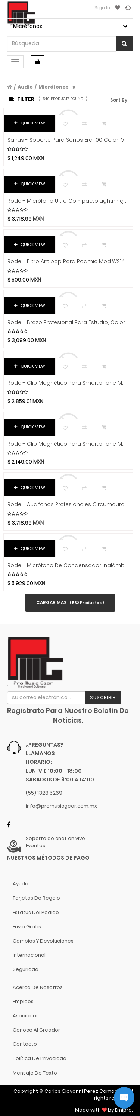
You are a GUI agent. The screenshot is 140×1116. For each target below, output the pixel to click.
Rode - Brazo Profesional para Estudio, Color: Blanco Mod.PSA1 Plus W (67, 322)
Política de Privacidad (39, 1058)
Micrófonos (53, 86)
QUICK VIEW (29, 123)
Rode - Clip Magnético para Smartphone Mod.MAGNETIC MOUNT (67, 444)
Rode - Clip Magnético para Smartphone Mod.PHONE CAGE (67, 383)
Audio (25, 86)
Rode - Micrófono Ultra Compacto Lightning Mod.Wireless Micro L (67, 201)
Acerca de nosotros (38, 987)
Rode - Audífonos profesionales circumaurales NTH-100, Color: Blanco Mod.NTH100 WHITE (67, 504)
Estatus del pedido (36, 912)
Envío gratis (27, 926)
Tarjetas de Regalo (36, 897)
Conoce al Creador (36, 1029)
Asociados (26, 1015)
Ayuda (20, 883)
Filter (21, 99)
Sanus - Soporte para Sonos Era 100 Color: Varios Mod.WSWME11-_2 (67, 140)
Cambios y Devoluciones (43, 940)
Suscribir (103, 697)
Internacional (29, 955)
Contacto (25, 1044)
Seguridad (25, 969)
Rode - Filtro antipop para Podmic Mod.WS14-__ (67, 261)
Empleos (23, 1001)
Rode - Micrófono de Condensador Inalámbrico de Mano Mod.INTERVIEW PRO (67, 565)
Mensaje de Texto (35, 1072)
